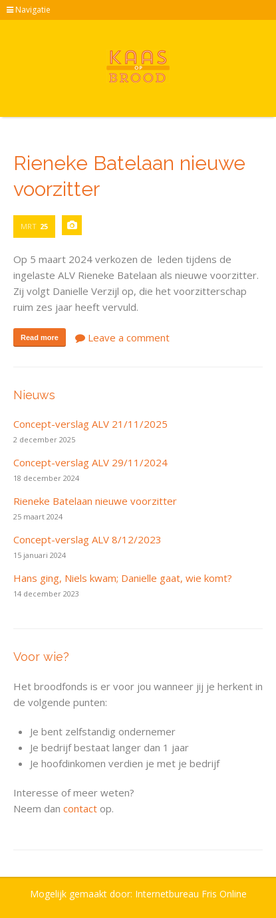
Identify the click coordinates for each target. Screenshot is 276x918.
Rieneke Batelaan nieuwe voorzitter (95, 500)
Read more (40, 337)
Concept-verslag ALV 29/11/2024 (90, 462)
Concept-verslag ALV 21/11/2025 (90, 423)
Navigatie (29, 9)
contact (80, 808)
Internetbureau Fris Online (191, 893)
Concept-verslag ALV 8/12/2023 (87, 539)
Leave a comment (122, 337)
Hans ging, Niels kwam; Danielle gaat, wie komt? (122, 578)
